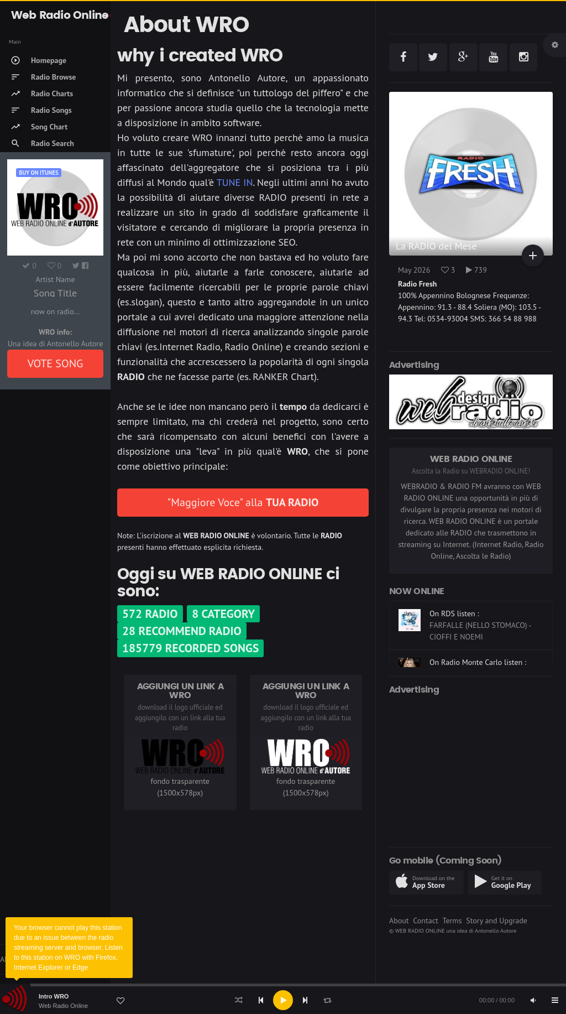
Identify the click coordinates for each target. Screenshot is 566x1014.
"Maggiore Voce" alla (243, 502)
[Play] (283, 1000)
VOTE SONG (55, 363)
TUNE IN (235, 182)
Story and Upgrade (496, 920)
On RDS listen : (454, 613)
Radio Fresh (417, 284)
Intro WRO (54, 996)
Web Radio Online (63, 1005)
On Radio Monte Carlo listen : (477, 662)
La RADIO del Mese (436, 246)
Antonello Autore (495, 930)
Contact (425, 920)
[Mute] (533, 1000)
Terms (452, 920)
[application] (283, 1000)
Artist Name (55, 279)
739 (476, 270)
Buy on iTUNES (38, 172)
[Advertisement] (471, 769)
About (399, 920)
